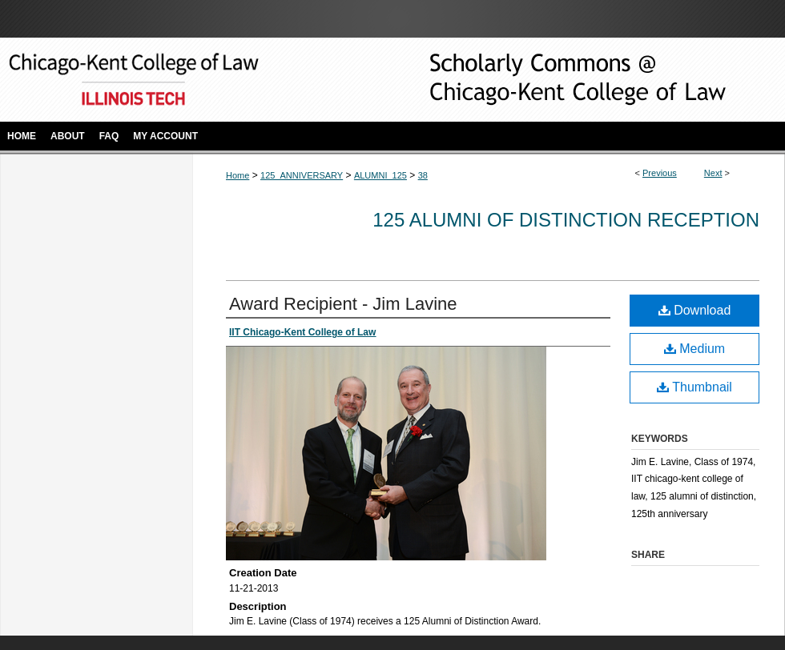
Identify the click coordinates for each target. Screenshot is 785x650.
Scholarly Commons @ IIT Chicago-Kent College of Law (552, 80)
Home (237, 175)
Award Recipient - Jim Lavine (343, 304)
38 (423, 175)
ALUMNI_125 (380, 175)
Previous (659, 173)
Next (713, 173)
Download (694, 310)
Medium (694, 348)
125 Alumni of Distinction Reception (565, 220)
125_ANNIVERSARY (301, 175)
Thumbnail (694, 387)
